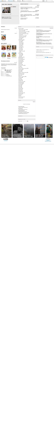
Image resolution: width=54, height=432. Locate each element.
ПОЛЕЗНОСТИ (20, 73)
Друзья (6, 4)
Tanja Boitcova (9, 50)
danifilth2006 (3, 64)
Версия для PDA (48, 139)
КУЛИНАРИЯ (20, 39)
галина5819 (3, 40)
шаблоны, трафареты (21, 76)
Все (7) (16, 33)
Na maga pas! (20, 108)
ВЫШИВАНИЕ (20, 57)
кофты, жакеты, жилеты (22, 29)
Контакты (48, 140)
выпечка (2, 29)
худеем (19, 86)
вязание (5, 29)
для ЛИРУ (19, 91)
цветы (19, 78)
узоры (20, 38)
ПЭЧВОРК (19, 80)
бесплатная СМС (21, 92)
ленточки (19, 84)
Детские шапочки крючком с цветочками (42, 52)
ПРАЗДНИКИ (20, 82)
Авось (24, 0)
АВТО (19, 95)
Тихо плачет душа (21, 106)
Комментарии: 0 (25, 107)
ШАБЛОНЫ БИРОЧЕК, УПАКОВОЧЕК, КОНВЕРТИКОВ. (26, 11)
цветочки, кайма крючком (23, 33)
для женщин (20, 83)
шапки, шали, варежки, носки (23, 31)
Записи (3, 4)
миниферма (20, 93)
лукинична (11, 6)
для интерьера (20, 59)
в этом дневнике (50, 57)
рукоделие (8, 29)
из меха (20, 34)
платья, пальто (21, 30)
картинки (19, 79)
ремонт (19, 85)
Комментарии (10, 4)
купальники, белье (22, 36)
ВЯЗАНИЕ (19, 28)
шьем (20, 56)
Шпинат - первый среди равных (26, 14)
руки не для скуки (21, 65)
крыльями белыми (21, 110)
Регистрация (11, 0)
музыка (19, 94)
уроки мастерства (21, 32)
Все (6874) (51, 28)
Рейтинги (19, 0)
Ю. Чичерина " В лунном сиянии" (23, 112)
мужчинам (20, 37)
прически (19, 90)
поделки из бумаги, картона (22, 68)
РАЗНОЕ (19, 71)
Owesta (4, 50)
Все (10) (15, 62)
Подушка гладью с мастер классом (42, 49)
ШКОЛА (19, 75)
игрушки (19, 62)
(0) (41, 29)
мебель (19, 67)
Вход (14, 0)
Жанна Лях (14, 50)
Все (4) (38, 5)
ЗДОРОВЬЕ (20, 61)
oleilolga (6, 64)
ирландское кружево (22, 35)
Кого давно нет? (3, 44)
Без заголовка (38, 29)
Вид (44, 1)
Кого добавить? (9, 44)
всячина (20, 54)
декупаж (19, 87)
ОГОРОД (19, 58)
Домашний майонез (39, 51)
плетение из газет (21, 81)
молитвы (19, 89)
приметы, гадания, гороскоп (22, 72)
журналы (19, 64)
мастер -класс (20, 74)
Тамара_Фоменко (3, 65)
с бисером (19, 77)
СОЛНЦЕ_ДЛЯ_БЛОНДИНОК (12, 64)
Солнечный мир (14, 57)
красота (19, 70)
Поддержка (43, 0)
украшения (20, 88)
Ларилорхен (3, 57)
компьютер (20, 69)
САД (19, 66)
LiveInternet (3, 1)
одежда (20, 55)
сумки (19, 63)
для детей (19, 60)
